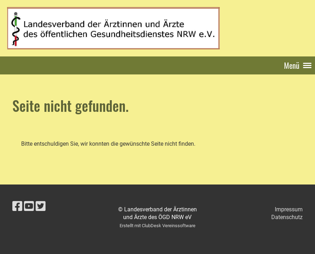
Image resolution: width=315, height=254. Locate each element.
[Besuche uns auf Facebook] (17, 206)
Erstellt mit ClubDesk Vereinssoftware (157, 225)
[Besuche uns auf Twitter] (41, 206)
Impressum (289, 209)
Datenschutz (287, 217)
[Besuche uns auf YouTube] (29, 206)
